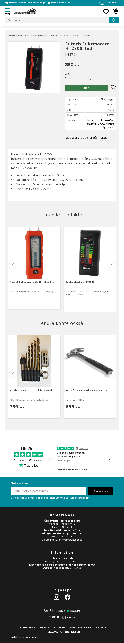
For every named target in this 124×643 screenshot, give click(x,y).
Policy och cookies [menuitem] (92, 627)
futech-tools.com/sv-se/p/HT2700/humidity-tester (100, 124)
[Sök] (114, 20)
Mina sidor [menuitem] (47, 627)
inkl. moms (113, 2)
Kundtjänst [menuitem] (28, 627)
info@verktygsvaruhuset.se (66, 539)
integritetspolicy (79, 497)
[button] (8, 10)
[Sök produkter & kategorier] (62, 20)
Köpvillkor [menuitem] (67, 627)
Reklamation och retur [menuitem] (63, 632)
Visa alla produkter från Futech (87, 137)
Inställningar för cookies (25, 637)
